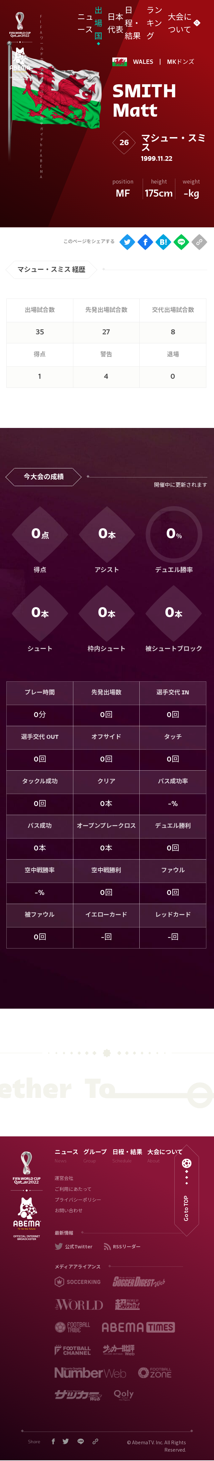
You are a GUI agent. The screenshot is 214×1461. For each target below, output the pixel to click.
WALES (143, 62)
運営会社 (64, 1179)
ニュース (66, 1157)
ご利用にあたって (73, 1190)
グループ (95, 1157)
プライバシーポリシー (78, 1200)
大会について (165, 1157)
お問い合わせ (69, 1211)
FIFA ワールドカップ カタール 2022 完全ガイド (74, 19)
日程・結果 (127, 1157)
